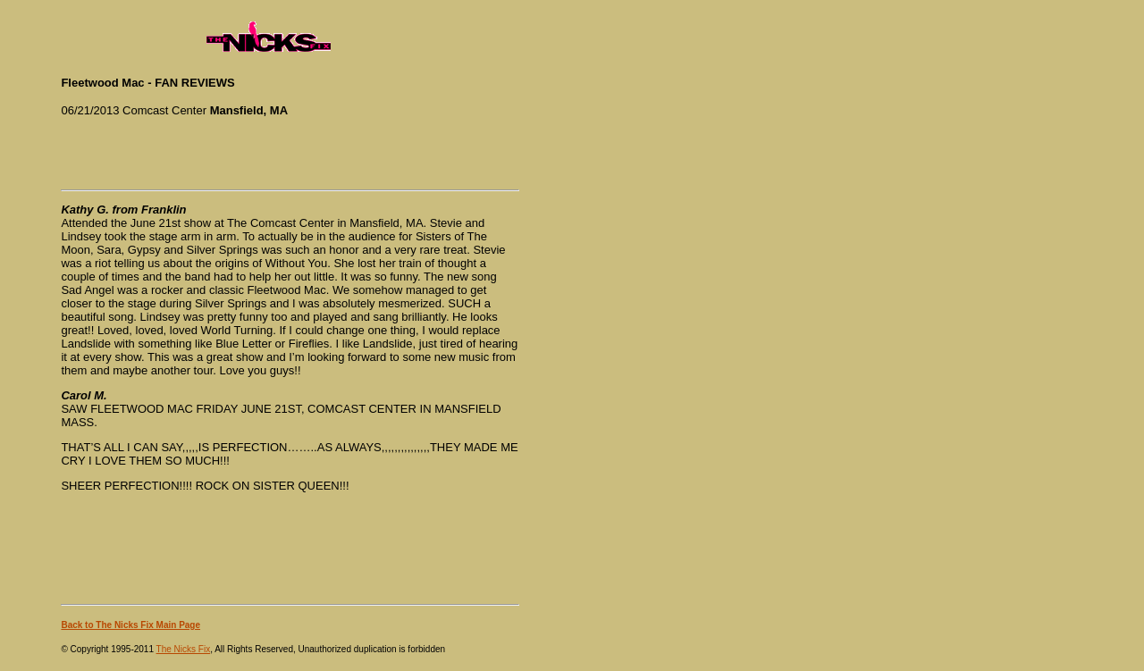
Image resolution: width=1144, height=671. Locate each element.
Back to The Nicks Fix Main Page (130, 625)
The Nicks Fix (183, 649)
